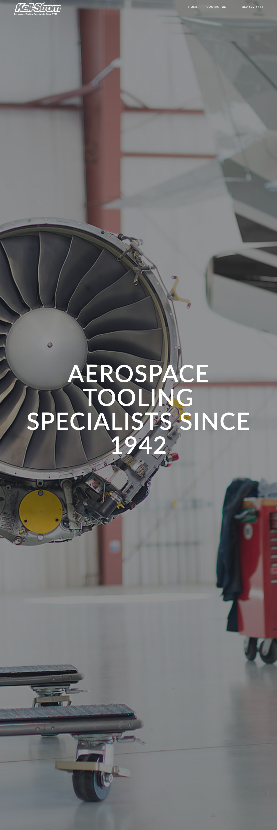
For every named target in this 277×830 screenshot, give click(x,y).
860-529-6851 (252, 6)
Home (193, 6)
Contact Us (216, 6)
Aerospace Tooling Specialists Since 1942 (38, 8)
